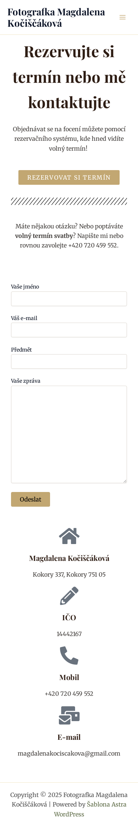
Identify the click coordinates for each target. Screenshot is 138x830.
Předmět (69, 357)
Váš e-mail (69, 326)
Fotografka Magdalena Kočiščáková (56, 17)
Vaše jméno (69, 294)
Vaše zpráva (69, 431)
